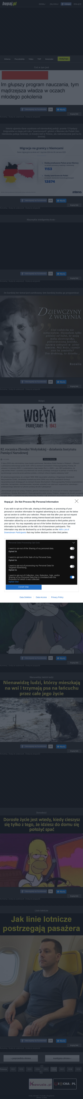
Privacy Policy (57, 597)
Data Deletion (26, 597)
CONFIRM (23, 587)
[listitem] (41, 542)
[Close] (77, 502)
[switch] (72, 548)
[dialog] (41, 550)
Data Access (41, 597)
